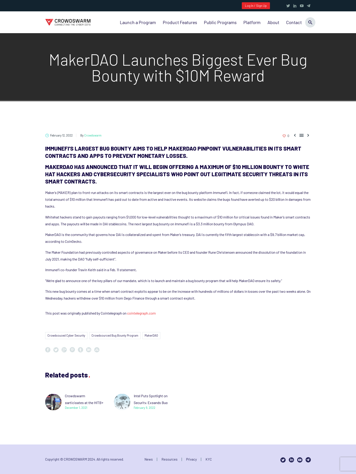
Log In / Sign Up (256, 5)
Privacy (191, 459)
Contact (294, 22)
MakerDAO (151, 335)
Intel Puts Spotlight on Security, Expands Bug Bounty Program (151, 403)
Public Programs (220, 22)
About (273, 22)
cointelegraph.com (141, 313)
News (148, 459)
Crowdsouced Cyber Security (66, 335)
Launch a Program (138, 22)
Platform (252, 22)
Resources (169, 459)
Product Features (180, 22)
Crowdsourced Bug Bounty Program (114, 335)
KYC (208, 459)
